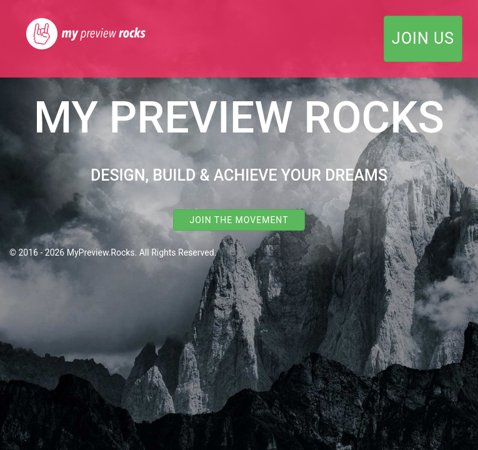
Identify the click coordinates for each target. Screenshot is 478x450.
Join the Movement (238, 220)
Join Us (423, 38)
